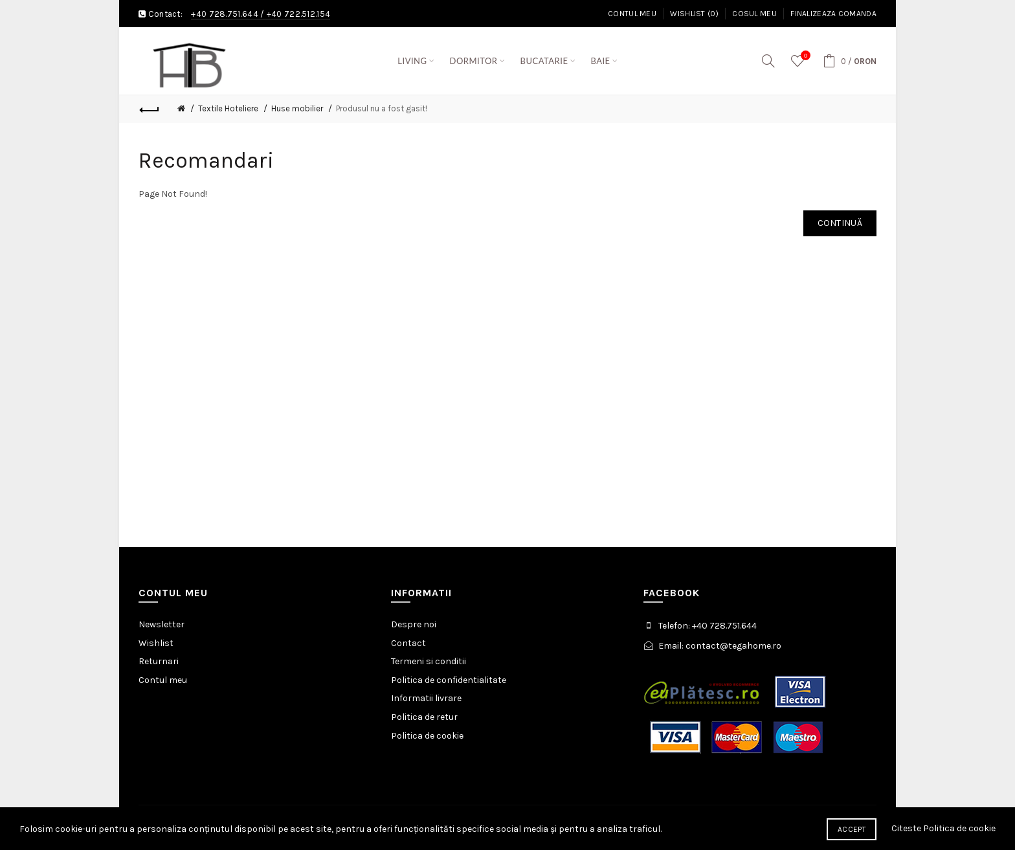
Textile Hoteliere (228, 108)
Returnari (159, 661)
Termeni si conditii (428, 661)
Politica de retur (424, 716)
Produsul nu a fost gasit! (381, 108)
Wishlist (156, 643)
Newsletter (161, 624)
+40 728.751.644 (224, 14)
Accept (851, 829)
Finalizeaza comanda (833, 13)
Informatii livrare (426, 698)
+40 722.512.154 (299, 14)
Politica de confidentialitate (448, 680)
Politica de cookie (427, 735)
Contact (408, 643)
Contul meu (632, 13)
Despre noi (413, 624)
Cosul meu (754, 13)
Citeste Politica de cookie (943, 828)
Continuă (840, 223)
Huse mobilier (297, 108)
